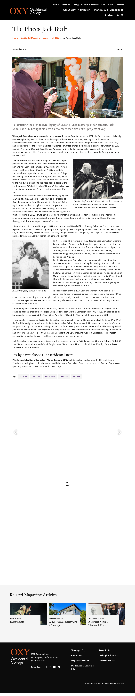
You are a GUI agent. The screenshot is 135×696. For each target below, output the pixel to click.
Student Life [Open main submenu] (111, 15)
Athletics (66, 5)
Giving (76, 5)
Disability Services (107, 661)
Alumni (56, 5)
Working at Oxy (78, 650)
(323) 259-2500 (38, 661)
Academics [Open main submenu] (116, 10)
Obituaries (36, 377)
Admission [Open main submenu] (84, 10)
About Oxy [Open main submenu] (69, 10)
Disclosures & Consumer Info (82, 667)
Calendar (120, 5)
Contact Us (76, 655)
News (110, 5)
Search (122, 15)
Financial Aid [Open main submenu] (100, 10)
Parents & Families (90, 5)
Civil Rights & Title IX (109, 655)
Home (15, 38)
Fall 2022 (55, 38)
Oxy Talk (76, 377)
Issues (45, 38)
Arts (103, 5)
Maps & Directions (80, 661)
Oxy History (50, 377)
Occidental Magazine (30, 38)
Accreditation (105, 650)
